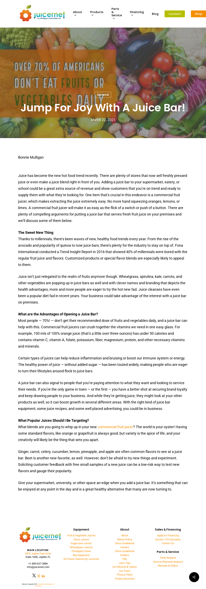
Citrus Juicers (81, 539)
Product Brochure (125, 578)
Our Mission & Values (124, 566)
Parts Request (168, 557)
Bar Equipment (81, 555)
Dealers (124, 555)
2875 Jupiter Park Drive (38, 553)
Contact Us (168, 543)
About (77, 13)
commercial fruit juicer (115, 427)
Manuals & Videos (168, 565)
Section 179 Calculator (168, 539)
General (103, 95)
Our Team (124, 570)
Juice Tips (125, 562)
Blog (155, 13)
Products (96, 13)
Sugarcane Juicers (81, 543)
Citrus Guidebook (124, 543)
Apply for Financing (168, 535)
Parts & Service (116, 13)
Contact (175, 13)
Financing (137, 13)
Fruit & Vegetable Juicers (81, 535)
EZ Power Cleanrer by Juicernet (81, 558)
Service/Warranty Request (168, 561)
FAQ (124, 558)
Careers (124, 547)
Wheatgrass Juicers (81, 547)
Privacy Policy (125, 574)
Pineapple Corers (81, 551)
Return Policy (124, 539)
